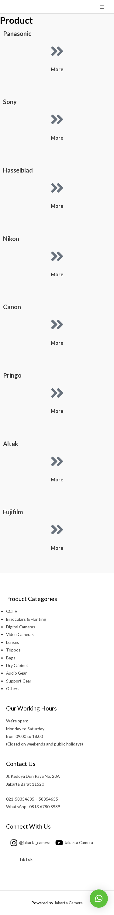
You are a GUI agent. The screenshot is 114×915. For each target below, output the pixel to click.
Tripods (13, 649)
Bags (11, 657)
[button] (99, 898)
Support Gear (18, 680)
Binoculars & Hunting (26, 619)
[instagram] (28, 842)
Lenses (12, 642)
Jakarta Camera (68, 902)
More (57, 69)
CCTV (11, 611)
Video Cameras (20, 634)
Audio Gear (16, 673)
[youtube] (72, 842)
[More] (57, 51)
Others (12, 688)
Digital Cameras (20, 626)
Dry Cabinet (17, 665)
